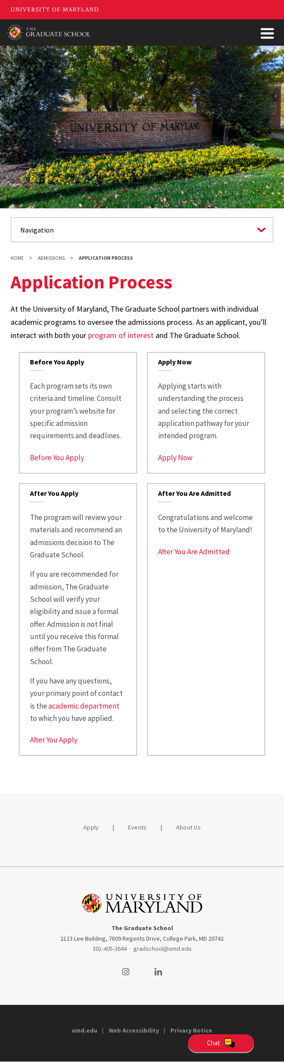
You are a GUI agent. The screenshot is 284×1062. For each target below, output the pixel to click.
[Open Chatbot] (221, 1043)
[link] (77, 413)
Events (137, 827)
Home (17, 258)
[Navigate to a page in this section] (142, 229)
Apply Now (175, 457)
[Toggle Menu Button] (267, 33)
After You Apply (53, 740)
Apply (91, 827)
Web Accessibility (134, 1030)
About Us (188, 827)
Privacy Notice (191, 1030)
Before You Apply (57, 457)
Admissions (51, 258)
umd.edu (84, 1030)
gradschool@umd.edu (162, 949)
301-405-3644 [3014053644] (109, 949)
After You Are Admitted (194, 551)
